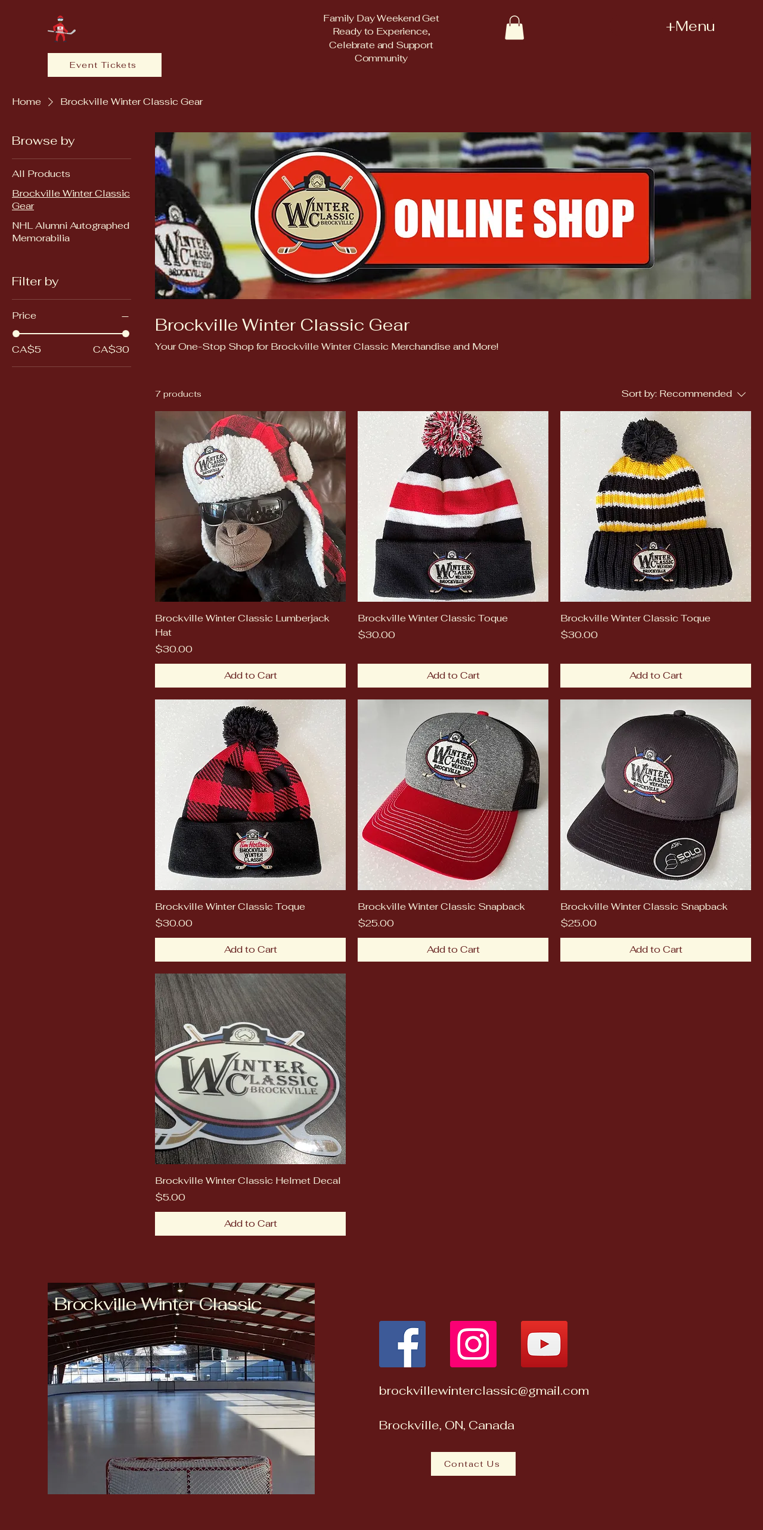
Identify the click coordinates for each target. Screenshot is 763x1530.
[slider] (16, 333)
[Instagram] (473, 1344)
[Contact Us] (473, 1464)
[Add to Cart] (250, 676)
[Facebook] (402, 1344)
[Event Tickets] (105, 65)
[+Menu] (662, 25)
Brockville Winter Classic (158, 1304)
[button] (514, 27)
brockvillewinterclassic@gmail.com (484, 1390)
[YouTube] (544, 1344)
